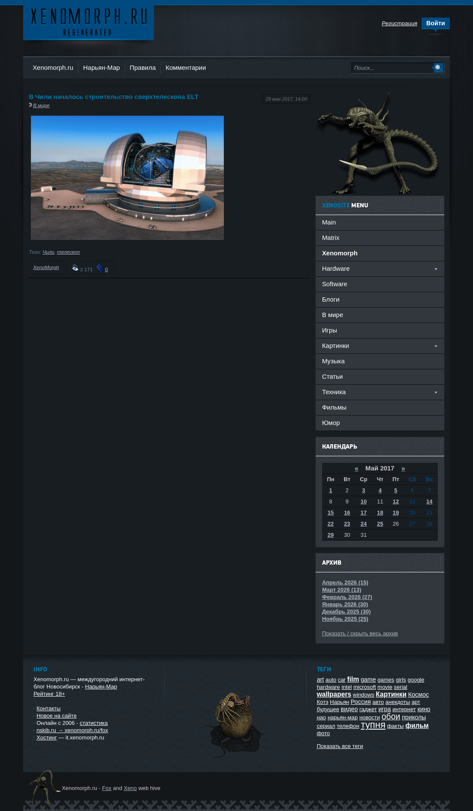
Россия (361, 701)
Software (334, 283)
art (320, 679)
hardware (328, 687)
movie (384, 687)
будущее (328, 709)
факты (395, 726)
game (368, 679)
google (415, 679)
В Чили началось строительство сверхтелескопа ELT (114, 96)
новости (369, 717)
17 (364, 512)
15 (331, 512)
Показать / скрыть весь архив (360, 633)
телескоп (68, 251)
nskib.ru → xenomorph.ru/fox (72, 730)
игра (384, 709)
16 (347, 512)
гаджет (368, 709)
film (353, 679)
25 (380, 524)
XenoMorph (46, 267)
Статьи (332, 376)
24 (364, 524)
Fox (106, 788)
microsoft (364, 687)
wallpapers (334, 694)
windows (363, 694)
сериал (326, 726)
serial (400, 687)
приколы (414, 717)
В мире (41, 105)
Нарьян (339, 702)
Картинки (391, 694)
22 (331, 524)
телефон (348, 726)
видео (349, 709)
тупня (373, 724)
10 (364, 501)
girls (401, 679)
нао (321, 717)
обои (391, 716)
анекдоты (398, 702)
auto (330, 679)
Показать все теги (340, 746)
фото (323, 733)
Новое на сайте (56, 715)
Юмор (331, 422)
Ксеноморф (88, 21)
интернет (404, 709)
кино (423, 709)
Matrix (331, 237)
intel (346, 687)
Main (329, 222)
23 (347, 524)
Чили (48, 251)
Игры (329, 330)
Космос (418, 694)
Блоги (331, 299)
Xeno (130, 788)
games (385, 679)
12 (396, 501)
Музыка (333, 361)
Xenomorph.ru (53, 67)
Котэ (322, 702)
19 (396, 512)
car (342, 679)
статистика (94, 723)
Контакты (48, 708)
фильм (416, 725)
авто (378, 702)
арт (416, 702)
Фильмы (334, 407)
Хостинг (46, 737)
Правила (143, 67)
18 (380, 512)
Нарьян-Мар (101, 67)
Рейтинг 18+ (49, 694)
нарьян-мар (343, 717)
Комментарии (186, 67)
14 (429, 501)
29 (331, 535)
